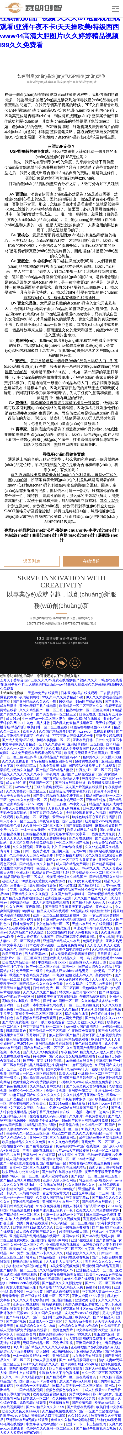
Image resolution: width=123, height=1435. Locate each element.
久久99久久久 (78, 1415)
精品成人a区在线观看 (53, 911)
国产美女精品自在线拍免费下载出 (58, 795)
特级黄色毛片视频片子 (96, 1180)
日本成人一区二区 (36, 1398)
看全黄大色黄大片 (56, 1193)
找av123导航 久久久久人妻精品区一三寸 (82, 1133)
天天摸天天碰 (111, 757)
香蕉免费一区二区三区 (98, 1142)
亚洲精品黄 (61, 1356)
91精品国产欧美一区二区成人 (22, 877)
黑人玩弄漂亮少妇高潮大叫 (49, 1065)
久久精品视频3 (32, 1377)
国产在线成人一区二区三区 (44, 1048)
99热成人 (84, 1334)
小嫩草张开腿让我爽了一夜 (53, 1210)
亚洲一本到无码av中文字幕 (63, 1214)
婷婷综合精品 (20, 902)
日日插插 (104, 954)
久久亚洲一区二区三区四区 (43, 825)
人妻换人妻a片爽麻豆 (64, 808)
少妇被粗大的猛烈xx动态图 (26, 1266)
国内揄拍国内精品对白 (40, 1078)
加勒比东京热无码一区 (67, 800)
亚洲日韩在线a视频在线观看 (27, 1420)
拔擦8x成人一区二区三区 (21, 1176)
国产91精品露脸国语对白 (78, 1360)
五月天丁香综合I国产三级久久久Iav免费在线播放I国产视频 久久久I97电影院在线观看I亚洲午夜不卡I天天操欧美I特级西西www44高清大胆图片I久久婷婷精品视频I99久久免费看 (60, 27)
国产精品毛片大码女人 (89, 902)
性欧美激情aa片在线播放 (42, 1309)
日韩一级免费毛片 (36, 851)
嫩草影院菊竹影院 (43, 885)
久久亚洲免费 (111, 932)
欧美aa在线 (18, 1249)
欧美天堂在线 (69, 1125)
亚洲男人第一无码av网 (69, 851)
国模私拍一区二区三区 (26, 1090)
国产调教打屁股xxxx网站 (80, 1364)
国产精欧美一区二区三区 (19, 1270)
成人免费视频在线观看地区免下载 (36, 753)
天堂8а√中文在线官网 (39, 1155)
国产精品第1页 (89, 885)
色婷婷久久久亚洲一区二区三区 (50, 1428)
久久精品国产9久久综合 (27, 932)
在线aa (41, 1108)
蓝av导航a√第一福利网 (17, 996)
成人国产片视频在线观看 (84, 787)
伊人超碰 (43, 1351)
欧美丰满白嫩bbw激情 (40, 979)
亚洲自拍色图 (62, 1300)
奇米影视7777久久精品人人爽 (61, 1287)
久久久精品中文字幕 (81, 984)
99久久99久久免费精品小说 (63, 697)
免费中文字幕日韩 (83, 1394)
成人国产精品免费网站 (73, 864)
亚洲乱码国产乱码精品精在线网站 (34, 1236)
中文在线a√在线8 (50, 1185)
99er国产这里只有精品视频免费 (85, 1120)
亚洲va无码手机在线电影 (38, 706)
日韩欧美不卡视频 (40, 1099)
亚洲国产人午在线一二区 (61, 1202)
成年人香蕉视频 (45, 1360)
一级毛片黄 (35, 1291)
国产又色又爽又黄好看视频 (86, 1086)
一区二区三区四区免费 (83, 1005)
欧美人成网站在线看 (82, 830)
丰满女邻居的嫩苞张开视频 (101, 1009)
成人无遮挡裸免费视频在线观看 (24, 1330)
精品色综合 (48, 1257)
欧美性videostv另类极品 (104, 1274)
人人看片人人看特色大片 (64, 1261)
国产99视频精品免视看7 (105, 894)
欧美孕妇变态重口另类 (73, 949)
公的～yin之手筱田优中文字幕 (42, 1069)
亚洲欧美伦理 (85, 1300)
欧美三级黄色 (12, 954)
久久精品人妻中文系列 (47, 1086)
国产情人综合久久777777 (104, 1018)
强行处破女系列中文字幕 (68, 834)
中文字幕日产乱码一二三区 (43, 1026)
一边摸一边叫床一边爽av (91, 1112)
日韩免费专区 (23, 924)
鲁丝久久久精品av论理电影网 (73, 1420)
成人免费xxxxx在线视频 (82, 1313)
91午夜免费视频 (48, 1206)
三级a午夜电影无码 (49, 787)
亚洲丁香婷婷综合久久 (46, 813)
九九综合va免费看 (79, 1321)
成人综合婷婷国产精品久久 (36, 1232)
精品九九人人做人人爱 (97, 1052)
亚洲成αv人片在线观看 (23, 778)
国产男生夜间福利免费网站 (43, 1061)
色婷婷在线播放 (103, 1013)
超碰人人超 (11, 881)
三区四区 (97, 744)
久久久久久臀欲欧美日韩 (31, 1300)
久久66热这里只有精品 (102, 847)
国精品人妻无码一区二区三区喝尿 (77, 1385)
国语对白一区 (10, 1005)
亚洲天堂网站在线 (55, 1176)
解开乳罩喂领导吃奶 (15, 1394)
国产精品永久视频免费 (64, 1219)
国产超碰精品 (106, 1240)
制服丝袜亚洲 (104, 1334)
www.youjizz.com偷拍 (59, 1189)
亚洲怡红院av (26, 766)
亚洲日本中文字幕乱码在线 (43, 1005)
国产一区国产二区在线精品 (99, 1411)
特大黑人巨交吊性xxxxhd (78, 992)
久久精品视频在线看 (107, 949)
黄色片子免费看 (106, 791)
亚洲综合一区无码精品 (33, 1385)
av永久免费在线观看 (79, 1279)
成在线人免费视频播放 (50, 838)
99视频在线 (79, 911)
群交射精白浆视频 (69, 855)
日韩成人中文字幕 (96, 808)
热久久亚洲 (37, 1249)
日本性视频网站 (50, 1279)
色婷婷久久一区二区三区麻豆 (28, 1133)
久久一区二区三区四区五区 (102, 1373)
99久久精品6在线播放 (85, 718)
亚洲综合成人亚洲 (58, 898)
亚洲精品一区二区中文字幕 (98, 1073)
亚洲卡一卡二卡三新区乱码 (86, 1424)
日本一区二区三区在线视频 (29, 1167)
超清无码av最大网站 (74, 1232)
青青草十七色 (10, 851)
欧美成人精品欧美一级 (19, 962)
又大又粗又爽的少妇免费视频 (31, 842)
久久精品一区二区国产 (99, 1125)
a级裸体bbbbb (63, 1351)
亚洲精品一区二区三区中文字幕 (72, 1249)
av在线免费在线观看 (87, 1356)
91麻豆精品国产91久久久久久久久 (35, 1095)
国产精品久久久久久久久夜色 (47, 1347)
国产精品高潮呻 (104, 864)
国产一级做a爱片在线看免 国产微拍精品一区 (33, 1163)
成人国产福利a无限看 (75, 1381)
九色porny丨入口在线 (83, 1069)
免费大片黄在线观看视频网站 (24, 808)
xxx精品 (38, 1219)
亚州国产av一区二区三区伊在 (44, 718)
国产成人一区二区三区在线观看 (33, 1073)
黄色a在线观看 (37, 1223)
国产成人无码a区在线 (18, 740)
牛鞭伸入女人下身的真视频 (59, 1373)
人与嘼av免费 (30, 1193)
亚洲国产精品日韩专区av (78, 1078)
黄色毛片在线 (10, 1155)
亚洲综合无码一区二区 (59, 1159)
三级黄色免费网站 (71, 945)
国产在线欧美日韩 (79, 825)
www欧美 (7, 937)
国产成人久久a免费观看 (41, 1052)
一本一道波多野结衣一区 (31, 1356)
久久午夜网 (15, 907)
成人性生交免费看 (99, 1082)
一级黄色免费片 (61, 1330)
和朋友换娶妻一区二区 (54, 740)
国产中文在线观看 (23, 1373)
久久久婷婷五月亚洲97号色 (83, 1095)
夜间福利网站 (29, 697)
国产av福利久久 (18, 1317)
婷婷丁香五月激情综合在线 (49, 1112)
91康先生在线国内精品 (69, 1167)
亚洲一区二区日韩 (106, 1150)
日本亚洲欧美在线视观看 (79, 693)
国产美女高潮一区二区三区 (56, 714)
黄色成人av (104, 907)
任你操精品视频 (35, 834)
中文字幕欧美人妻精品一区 (22, 744)
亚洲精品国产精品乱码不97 (60, 757)
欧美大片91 (67, 1073)
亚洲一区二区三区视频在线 (20, 919)
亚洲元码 (23, 872)
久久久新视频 (23, 847)
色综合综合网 (26, 1334)
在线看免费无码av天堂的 (48, 1116)
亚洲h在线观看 (82, 1240)
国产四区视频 (16, 1321)
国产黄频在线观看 (81, 1407)
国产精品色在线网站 (97, 1202)
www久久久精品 (66, 1009)
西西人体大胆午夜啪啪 (105, 1167)
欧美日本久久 (101, 1039)
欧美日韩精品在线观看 (72, 1039)
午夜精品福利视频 (93, 996)
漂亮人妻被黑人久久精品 (86, 1022)
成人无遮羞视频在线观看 (51, 902)
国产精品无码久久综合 (106, 877)
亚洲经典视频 (77, 744)
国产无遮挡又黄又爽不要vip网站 (69, 907)
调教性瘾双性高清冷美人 (28, 1368)
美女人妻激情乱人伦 (21, 1287)
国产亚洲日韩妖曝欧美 (36, 949)
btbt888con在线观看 (24, 1283)
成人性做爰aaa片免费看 (103, 1390)
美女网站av (104, 975)
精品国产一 (44, 1039)
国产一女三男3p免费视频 (101, 915)
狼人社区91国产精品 (64, 1035)
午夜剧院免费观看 (82, 1031)
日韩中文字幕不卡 (109, 740)
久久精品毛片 (111, 1326)
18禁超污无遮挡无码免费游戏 (43, 881)
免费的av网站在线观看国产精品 (73, 1108)
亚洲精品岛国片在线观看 (54, 1043)
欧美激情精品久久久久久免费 (24, 1142)
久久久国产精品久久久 (91, 898)
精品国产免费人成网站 (106, 804)
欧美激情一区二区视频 (33, 817)
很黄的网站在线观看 (28, 1261)
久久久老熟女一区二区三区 (26, 791)
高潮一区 (69, 966)
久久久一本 (11, 1377)
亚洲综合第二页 (80, 1090)
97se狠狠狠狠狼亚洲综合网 (52, 761)
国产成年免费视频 (16, 1022)
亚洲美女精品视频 (109, 736)
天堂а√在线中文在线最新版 (92, 924)
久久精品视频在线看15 (59, 1411)
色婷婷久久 (91, 757)
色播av (91, 1287)
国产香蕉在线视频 (30, 860)
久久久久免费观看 (16, 761)
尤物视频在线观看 (33, 1403)
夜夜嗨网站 (34, 907)
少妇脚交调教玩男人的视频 (86, 813)
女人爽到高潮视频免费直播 (86, 1338)
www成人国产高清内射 (83, 1026)
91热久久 (88, 1129)
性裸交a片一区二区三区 (94, 770)
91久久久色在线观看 (63, 1142)
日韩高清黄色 (16, 1031)
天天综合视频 (106, 723)
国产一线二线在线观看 (48, 1022)
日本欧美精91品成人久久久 (33, 1227)
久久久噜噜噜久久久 (80, 1185)
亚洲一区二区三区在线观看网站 (53, 1137)
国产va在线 (90, 1236)
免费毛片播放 (93, 941)
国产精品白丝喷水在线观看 (62, 1172)
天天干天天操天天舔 (15, 795)
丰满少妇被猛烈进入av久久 (73, 975)
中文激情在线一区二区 (53, 924)
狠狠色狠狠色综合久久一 (64, 1390)
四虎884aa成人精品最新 (67, 1103)
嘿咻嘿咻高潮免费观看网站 (76, 937)
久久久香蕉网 (55, 744)
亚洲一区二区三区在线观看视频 (56, 915)
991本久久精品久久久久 (41, 1364)
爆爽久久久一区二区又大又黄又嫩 (71, 860)
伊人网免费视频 (71, 1018)
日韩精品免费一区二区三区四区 (56, 988)
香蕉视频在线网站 (97, 1219)
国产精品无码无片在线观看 (20, 1180)
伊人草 (18, 1347)
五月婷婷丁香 (36, 1035)
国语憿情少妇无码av (44, 1120)
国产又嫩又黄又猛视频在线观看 (72, 1056)
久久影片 (76, 1116)
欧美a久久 (83, 1317)
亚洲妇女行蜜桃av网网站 (50, 1240)
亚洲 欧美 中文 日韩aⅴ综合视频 (59, 847)
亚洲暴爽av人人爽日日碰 (88, 962)
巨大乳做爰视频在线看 (66, 1368)
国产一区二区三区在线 (43, 966)
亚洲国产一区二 (41, 783)
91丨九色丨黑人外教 (35, 723)
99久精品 (66, 701)
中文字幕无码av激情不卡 (45, 1424)
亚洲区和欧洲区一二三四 (91, 1193)
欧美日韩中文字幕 (109, 1407)
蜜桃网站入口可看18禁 (48, 1415)
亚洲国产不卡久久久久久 (45, 1253)
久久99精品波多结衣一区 (100, 1001)
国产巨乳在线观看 (40, 1146)
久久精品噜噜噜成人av (56, 1270)
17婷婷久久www (71, 1082)
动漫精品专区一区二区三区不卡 (96, 872)
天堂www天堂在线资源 (72, 1150)
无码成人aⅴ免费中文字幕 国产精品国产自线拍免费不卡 (60, 890)
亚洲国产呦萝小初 (89, 1343)
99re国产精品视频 (89, 701)
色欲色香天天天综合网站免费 (31, 855)
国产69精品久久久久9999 (45, 1407)
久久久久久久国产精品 (40, 992)
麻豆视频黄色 (82, 1065)
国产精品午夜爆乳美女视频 (96, 1428)
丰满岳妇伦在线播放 (37, 1150)
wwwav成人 (23, 787)
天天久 (35, 1001)
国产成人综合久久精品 (95, 966)
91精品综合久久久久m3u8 (36, 1326)
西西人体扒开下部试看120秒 (84, 1206)
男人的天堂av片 (37, 954)
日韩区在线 (88, 714)
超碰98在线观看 (87, 761)
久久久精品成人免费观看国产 (68, 748)
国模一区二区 (69, 1001)
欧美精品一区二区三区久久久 (81, 706)
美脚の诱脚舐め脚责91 (82, 1304)
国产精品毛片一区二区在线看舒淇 (71, 1377)
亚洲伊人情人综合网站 (60, 1180)
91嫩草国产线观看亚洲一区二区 (55, 1129)
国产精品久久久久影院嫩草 (62, 1283)
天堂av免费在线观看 (43, 693)
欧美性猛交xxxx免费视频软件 (35, 1082)
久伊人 (104, 1108)
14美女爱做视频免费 (64, 1266)
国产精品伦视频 (31, 1390)
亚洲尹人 (116, 996)
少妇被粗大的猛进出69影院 (20, 1189)
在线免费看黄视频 (53, 766)
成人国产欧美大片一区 (23, 1159)
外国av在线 (71, 1236)
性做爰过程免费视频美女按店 (62, 1274)
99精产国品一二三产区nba (98, 1159)
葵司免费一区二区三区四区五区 (39, 1013)
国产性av (50, 1001)
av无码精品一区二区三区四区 (73, 1223)
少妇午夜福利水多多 (71, 1099)
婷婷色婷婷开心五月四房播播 (94, 817)
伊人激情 (36, 748)
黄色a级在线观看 (95, 988)
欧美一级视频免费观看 (73, 1227)
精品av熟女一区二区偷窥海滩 (88, 710)
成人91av (13, 718)
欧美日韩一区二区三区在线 (47, 727)
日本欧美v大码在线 (40, 945)
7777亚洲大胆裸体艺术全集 (73, 736)
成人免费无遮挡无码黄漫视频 (73, 954)
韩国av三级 (25, 1009)
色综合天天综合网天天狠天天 (58, 868)
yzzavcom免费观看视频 (96, 731)
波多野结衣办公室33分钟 (21, 1172)
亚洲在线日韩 (83, 740)
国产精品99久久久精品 (36, 864)
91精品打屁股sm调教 (40, 1125)
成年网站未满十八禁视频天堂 (101, 1137)
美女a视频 (106, 937)
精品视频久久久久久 (81, 1253)
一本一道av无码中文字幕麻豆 (43, 830)
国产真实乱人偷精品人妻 (61, 778)
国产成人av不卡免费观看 (38, 1381)
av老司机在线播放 (80, 1061)
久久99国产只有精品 (46, 1313)
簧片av (31, 1257)
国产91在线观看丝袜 (70, 783)
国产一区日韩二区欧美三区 (53, 1317)
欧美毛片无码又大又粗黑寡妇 (86, 753)
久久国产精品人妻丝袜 (68, 894)
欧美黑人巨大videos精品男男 (68, 971)
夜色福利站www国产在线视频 (78, 1146)
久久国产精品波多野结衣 (58, 731)
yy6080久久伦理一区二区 (28, 800)
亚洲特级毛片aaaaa (107, 958)
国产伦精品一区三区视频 (48, 1031)
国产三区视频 (72, 821)
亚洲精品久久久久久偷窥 (30, 894)
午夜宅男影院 (49, 821)
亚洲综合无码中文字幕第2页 (70, 791)
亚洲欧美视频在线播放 (63, 1244)
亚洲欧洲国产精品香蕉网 (101, 1266)
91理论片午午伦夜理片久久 (93, 928)
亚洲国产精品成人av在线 (62, 941)
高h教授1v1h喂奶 (15, 1001)
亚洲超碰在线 (59, 1403)
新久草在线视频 (81, 838)
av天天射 (105, 984)
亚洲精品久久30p (89, 1351)
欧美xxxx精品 (105, 1403)
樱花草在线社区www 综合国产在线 (89, 1309)
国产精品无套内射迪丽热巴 (22, 898)
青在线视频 (44, 1009)
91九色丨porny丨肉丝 (104, 1103)
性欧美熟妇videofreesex (57, 1334)
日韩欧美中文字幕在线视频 (57, 996)
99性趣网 (40, 1056)
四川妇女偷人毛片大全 (85, 881)
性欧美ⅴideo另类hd (15, 1415)
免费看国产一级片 (30, 971)
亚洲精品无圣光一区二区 (95, 1270)
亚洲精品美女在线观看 (46, 1338)
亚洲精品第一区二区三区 (97, 1189)
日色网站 (105, 1287)
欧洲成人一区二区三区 (46, 1321)
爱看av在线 (61, 817)
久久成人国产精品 (50, 1197)
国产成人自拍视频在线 (63, 1291)
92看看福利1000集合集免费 (90, 1163)
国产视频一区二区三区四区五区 (95, 1176)
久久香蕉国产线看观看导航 (86, 1048)
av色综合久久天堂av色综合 (78, 1326)
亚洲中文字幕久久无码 (17, 1108)
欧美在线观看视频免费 (50, 1394)
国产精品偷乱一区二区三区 (20, 1214)
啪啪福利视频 (52, 1304)
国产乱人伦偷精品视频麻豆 (73, 723)
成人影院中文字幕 (72, 1155)
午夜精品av (69, 1052)
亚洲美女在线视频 (26, 1304)
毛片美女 (6, 1013)
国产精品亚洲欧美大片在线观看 (92, 766)
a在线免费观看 (109, 1185)
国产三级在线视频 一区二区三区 (45, 1296)
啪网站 (110, 1385)
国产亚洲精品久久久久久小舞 (35, 701)
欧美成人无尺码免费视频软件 (98, 1210)
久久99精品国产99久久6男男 (74, 1398)
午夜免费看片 (95, 1116)
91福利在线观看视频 (74, 1257)
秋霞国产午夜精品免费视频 (29, 975)
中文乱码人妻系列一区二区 (102, 1291)
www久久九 (91, 868)
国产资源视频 (82, 1403)
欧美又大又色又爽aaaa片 (21, 1411)
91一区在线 (67, 885)
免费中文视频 (56, 1090)
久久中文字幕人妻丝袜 (19, 1279)
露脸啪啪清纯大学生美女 (28, 1103)
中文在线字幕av (78, 1197)
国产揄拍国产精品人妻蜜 (55, 770)
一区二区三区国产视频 (73, 842)
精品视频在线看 (77, 1013)
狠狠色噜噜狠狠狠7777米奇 (91, 727)
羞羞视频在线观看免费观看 (36, 1018)
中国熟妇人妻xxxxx (52, 962)
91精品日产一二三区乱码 (51, 872)
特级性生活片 (100, 911)
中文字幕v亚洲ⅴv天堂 (92, 1330)
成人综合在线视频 (20, 1039)
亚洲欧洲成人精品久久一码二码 (67, 958)
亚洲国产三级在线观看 (78, 774)
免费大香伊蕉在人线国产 (35, 937)
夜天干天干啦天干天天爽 (103, 1172)
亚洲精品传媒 (96, 800)
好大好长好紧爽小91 (74, 979)
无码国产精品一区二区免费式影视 (48, 1343)
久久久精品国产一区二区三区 (41, 710)
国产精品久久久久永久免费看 (41, 984)
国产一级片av (10, 1078)
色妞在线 (43, 736)
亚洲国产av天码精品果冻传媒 (65, 919)
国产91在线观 (109, 992)
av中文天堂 (78, 804)
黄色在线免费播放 (89, 1043)
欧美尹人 (30, 731)
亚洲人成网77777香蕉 (88, 1296)
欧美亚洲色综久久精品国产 (67, 877)
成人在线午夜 (16, 783)
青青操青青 (11, 1296)
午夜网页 (52, 774)
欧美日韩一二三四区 (52, 804)
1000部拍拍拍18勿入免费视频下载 (73, 932)
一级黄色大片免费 (102, 834)
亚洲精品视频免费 (26, 1202)
